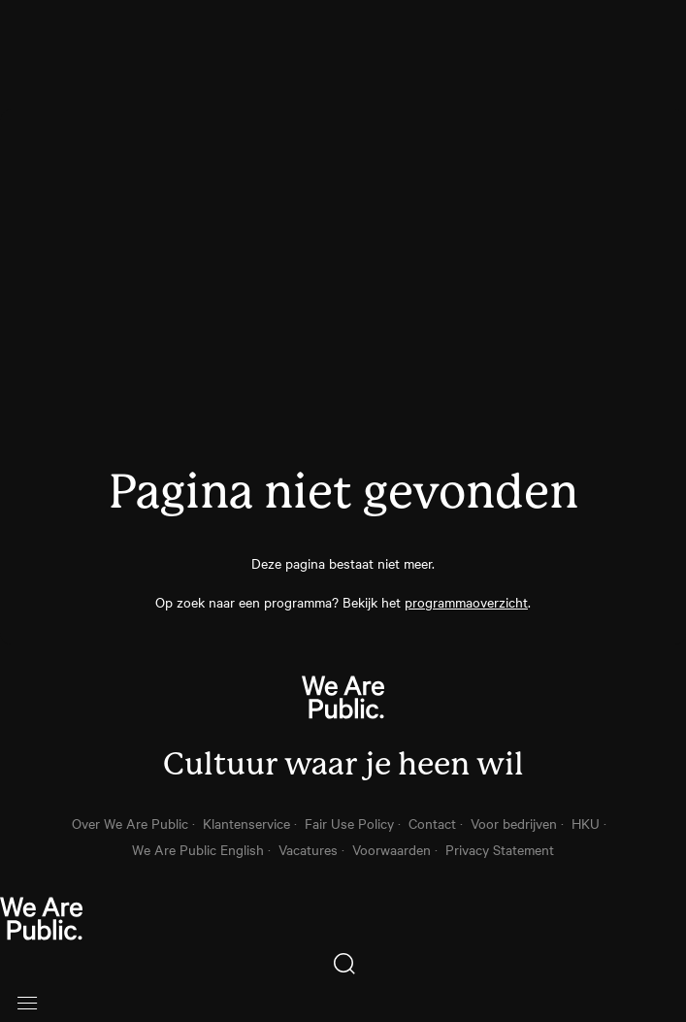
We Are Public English (198, 849)
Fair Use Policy (349, 823)
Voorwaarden (391, 849)
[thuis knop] (343, 920)
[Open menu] (27, 1002)
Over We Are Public (130, 823)
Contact (432, 823)
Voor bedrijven (514, 823)
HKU (586, 823)
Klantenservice (246, 823)
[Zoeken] (343, 963)
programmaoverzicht (466, 601)
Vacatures (308, 849)
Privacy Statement (499, 849)
